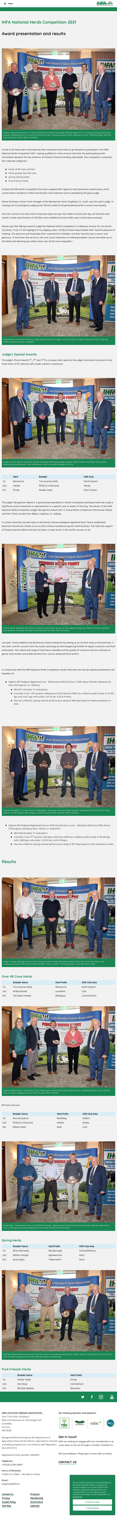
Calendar (35, 1505)
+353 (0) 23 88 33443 (12, 1464)
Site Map (6, 1505)
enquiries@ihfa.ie (11, 1483)
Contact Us (7, 1494)
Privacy (6, 1498)
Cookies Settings (92, 1511)
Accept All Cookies (92, 1505)
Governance (36, 1502)
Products (35, 1494)
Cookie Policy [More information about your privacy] (77, 1499)
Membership (36, 1498)
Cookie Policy (9, 1502)
